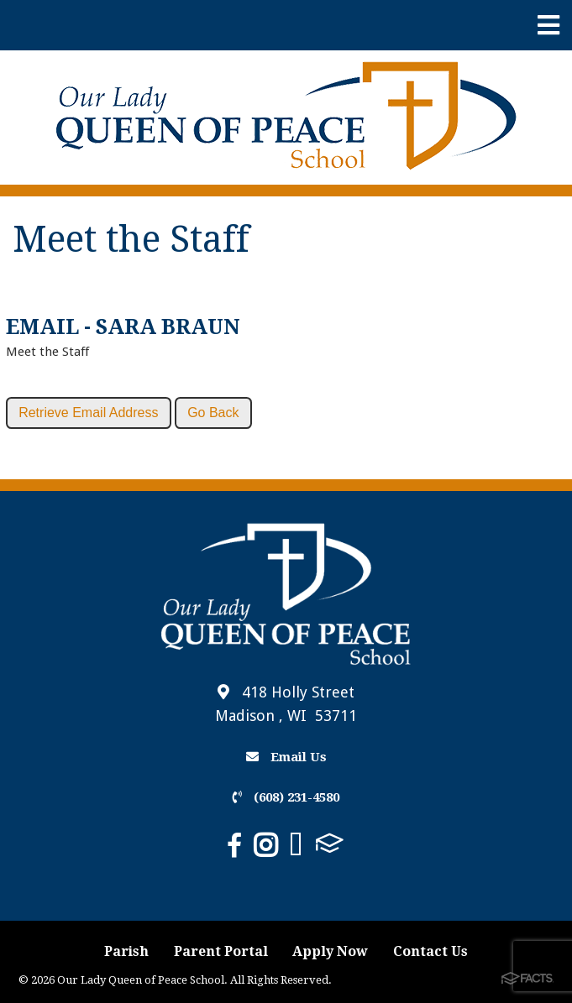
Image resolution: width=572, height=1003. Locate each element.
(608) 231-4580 (286, 797)
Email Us (286, 757)
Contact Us (430, 951)
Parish (126, 951)
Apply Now (330, 951)
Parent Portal (221, 951)
